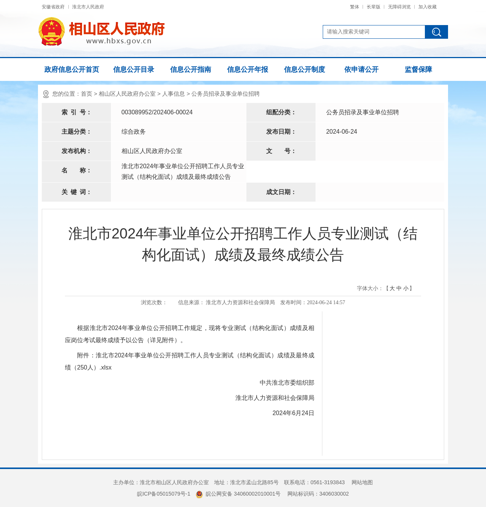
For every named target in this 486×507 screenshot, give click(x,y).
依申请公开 (361, 69)
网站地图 (362, 482)
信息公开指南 (190, 69)
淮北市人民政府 (88, 6)
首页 (86, 93)
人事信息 (173, 93)
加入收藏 (427, 6)
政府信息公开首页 (71, 69)
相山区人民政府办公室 (127, 93)
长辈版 (373, 6)
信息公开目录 (133, 69)
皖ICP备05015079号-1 (163, 494)
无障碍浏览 (399, 6)
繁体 (354, 6)
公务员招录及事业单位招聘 (225, 93)
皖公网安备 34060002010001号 (238, 494)
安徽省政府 (53, 6)
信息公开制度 (304, 69)
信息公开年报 (247, 69)
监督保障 (418, 69)
